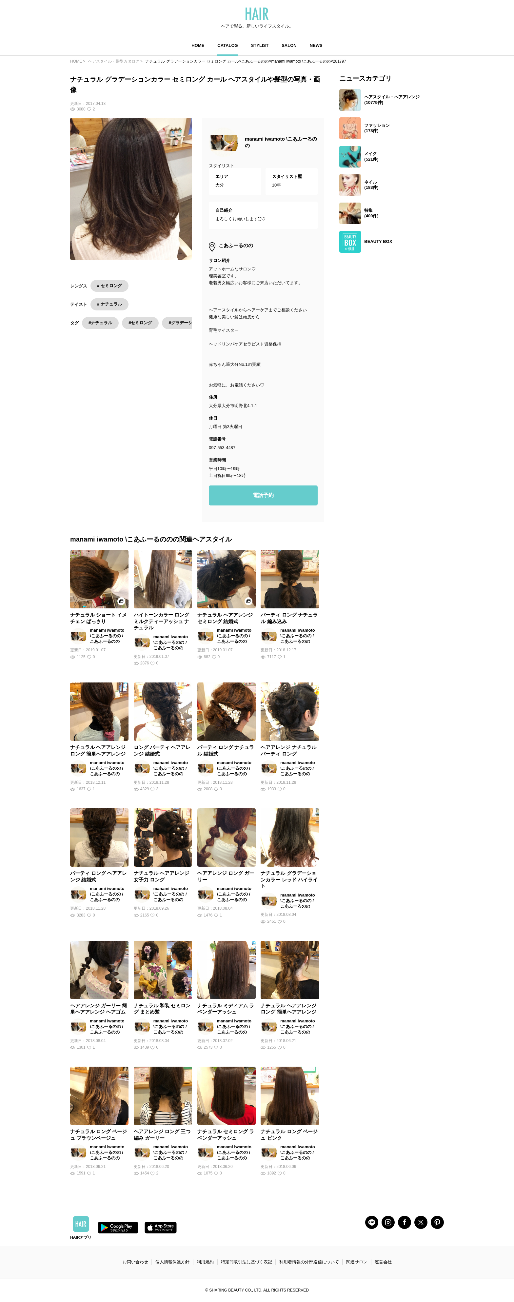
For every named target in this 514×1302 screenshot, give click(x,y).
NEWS (316, 45)
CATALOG (227, 45)
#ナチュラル (100, 322)
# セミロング (109, 285)
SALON (289, 45)
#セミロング (140, 322)
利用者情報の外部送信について (309, 1261)
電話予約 (263, 495)
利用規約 (205, 1261)
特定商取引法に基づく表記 (246, 1261)
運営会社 (383, 1261)
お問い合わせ (135, 1261)
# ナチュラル (109, 304)
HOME (197, 45)
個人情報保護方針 (172, 1261)
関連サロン (356, 1261)
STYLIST (259, 45)
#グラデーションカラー (190, 322)
